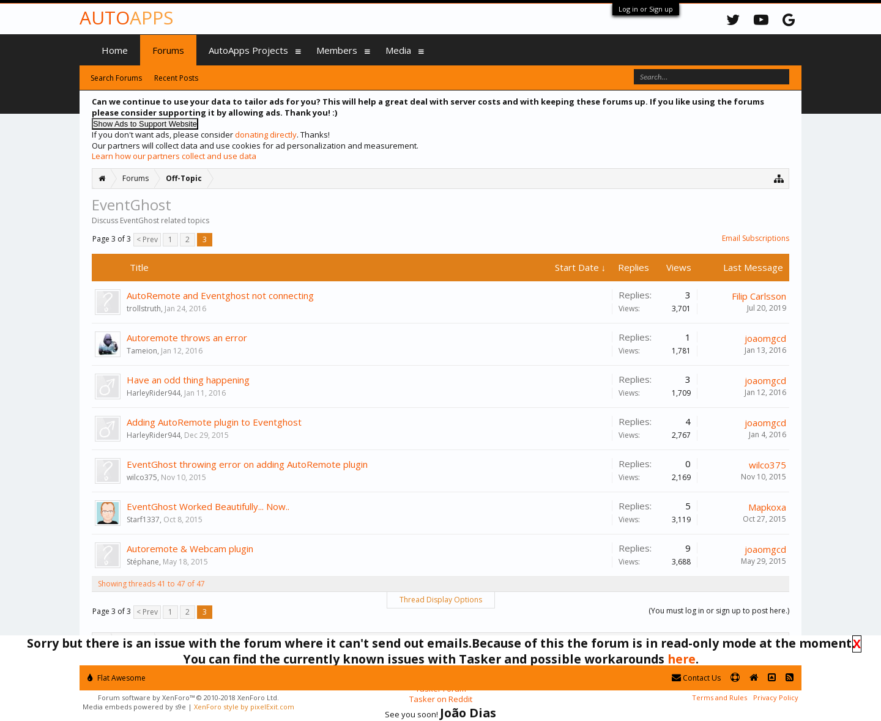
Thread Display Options (441, 599)
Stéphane (143, 561)
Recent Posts (176, 78)
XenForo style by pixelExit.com (244, 706)
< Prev (147, 239)
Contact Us (696, 678)
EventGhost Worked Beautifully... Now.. (208, 506)
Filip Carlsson (759, 296)
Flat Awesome (116, 678)
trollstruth (144, 308)
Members (336, 50)
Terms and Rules (719, 697)
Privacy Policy (775, 697)
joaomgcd (765, 338)
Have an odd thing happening (188, 380)
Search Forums (116, 78)
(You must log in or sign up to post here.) (719, 610)
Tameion (142, 351)
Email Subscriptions (755, 238)
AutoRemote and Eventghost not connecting (220, 295)
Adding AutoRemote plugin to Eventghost (214, 422)
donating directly (266, 134)
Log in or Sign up (646, 8)
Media (398, 50)
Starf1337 (143, 519)
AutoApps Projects (248, 50)
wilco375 (142, 477)
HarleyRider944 (153, 393)
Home (115, 50)
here (681, 659)
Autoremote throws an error (187, 337)
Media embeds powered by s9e (134, 706)
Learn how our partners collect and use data (174, 155)
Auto (126, 17)
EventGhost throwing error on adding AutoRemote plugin (247, 464)
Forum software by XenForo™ (188, 697)
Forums (168, 50)
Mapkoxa (767, 507)
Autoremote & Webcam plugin (190, 548)
